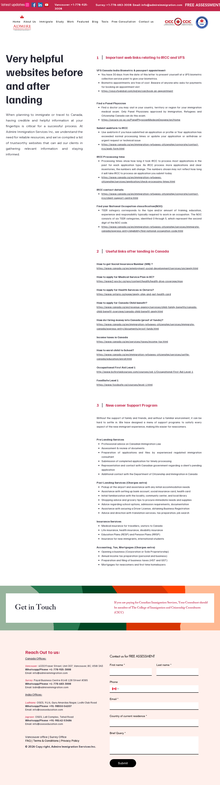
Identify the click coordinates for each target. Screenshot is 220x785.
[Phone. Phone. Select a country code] (115, 688)
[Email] (153, 705)
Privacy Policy (70, 740)
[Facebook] (33, 5)
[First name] (129, 671)
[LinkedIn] (40, 5)
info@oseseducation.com (48, 709)
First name (117, 665)
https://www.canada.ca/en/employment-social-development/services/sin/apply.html (147, 268)
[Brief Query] (154, 745)
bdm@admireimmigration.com (50, 687)
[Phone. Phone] (157, 688)
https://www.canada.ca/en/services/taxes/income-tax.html (132, 341)
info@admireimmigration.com (161, 5)
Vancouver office (36, 737)
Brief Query (118, 733)
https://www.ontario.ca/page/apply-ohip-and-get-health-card (134, 294)
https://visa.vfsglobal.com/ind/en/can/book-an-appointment (137, 90)
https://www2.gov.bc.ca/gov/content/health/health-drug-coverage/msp (140, 281)
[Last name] (176, 671)
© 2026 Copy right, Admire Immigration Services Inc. (60, 746)
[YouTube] (46, 5)
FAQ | (29, 740)
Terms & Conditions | (47, 740)
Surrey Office (58, 737)
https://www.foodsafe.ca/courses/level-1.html (125, 384)
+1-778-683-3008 (60, 683)
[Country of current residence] (153, 722)
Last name (163, 665)
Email (114, 699)
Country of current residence (128, 716)
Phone (114, 681)
